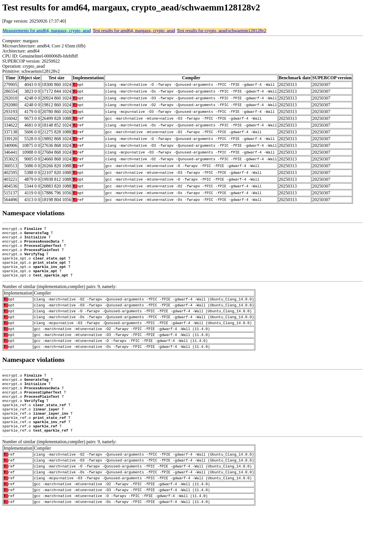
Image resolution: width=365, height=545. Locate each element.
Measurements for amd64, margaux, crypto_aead (47, 30)
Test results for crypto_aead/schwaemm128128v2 (221, 30)
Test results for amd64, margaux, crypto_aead (134, 30)
